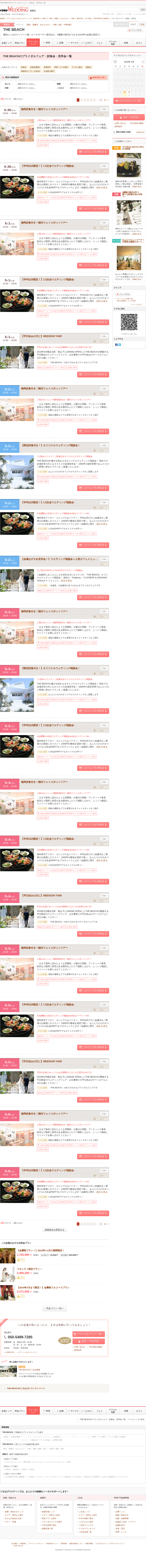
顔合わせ (124, 1515)
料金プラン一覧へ (54, 1308)
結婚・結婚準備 (122, 1518)
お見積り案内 (49, 71)
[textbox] (124, 9)
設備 (59, 42)
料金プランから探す (125, 14)
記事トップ (120, 1512)
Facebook (116, 345)
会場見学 (47, 67)
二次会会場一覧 (85, 1532)
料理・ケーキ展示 (61, 67)
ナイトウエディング (54, 1477)
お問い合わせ (79, 1347)
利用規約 (23, 1543)
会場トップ (7, 43)
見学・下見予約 (89, 1341)
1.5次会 (31, 1477)
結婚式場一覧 (47, 1528)
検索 (143, 10)
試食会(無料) (35, 67)
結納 (117, 1515)
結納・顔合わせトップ (14, 1512)
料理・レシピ (121, 1532)
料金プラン (20, 43)
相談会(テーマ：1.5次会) (30, 71)
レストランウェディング (55, 1462)
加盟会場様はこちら (76, 1543)
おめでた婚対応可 (109, 1477)
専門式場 (27, 1462)
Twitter (119, 345)
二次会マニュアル (86, 1525)
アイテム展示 (77, 67)
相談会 (88, 67)
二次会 (141, 24)
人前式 (23, 1469)
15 (101, 100)
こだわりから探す (86, 1522)
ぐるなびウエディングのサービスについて (109, 1543)
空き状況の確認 (95, 1347)
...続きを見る (101, 187)
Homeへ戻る (110, 14)
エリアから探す (140, 14)
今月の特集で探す (49, 1525)
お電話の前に (10, 1352)
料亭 (69, 1462)
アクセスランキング (87, 1528)
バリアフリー (124, 1477)
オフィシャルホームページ (28, 1352)
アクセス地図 (113, 42)
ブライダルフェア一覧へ (89, 1334)
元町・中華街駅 (64, 25)
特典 (126, 43)
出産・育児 (120, 1528)
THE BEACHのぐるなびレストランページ (26, 1388)
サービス (73, 42)
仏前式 (31, 1469)
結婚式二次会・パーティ (126, 1522)
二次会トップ (84, 1512)
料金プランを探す (49, 1518)
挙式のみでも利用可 (92, 1477)
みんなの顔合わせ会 (13, 1518)
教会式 (16, 1469)
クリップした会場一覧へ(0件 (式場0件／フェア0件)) (126, 300)
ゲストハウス (38, 1462)
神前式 (8, 1469)
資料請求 (77, 1350)
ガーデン (40, 1477)
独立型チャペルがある (73, 1477)
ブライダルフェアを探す (52, 1522)
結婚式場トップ (48, 1512)
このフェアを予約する (93, 152)
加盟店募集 (89, 1543)
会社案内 (15, 1543)
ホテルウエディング (13, 1462)
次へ (106, 100)
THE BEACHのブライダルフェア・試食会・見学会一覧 (112, 1419)
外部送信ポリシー (52, 1543)
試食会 (23, 67)
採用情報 (64, 1543)
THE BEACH (13, 30)
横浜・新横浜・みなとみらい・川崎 (42, 25)
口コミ (139, 43)
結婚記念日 (120, 1525)
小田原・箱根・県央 (56, 1449)
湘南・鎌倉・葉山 (39, 1449)
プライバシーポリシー (36, 1543)
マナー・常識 (10, 1522)
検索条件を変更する (54, 1229)
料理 (46, 42)
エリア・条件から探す (14, 1515)
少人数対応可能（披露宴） (16, 1477)
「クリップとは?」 (136, 304)
